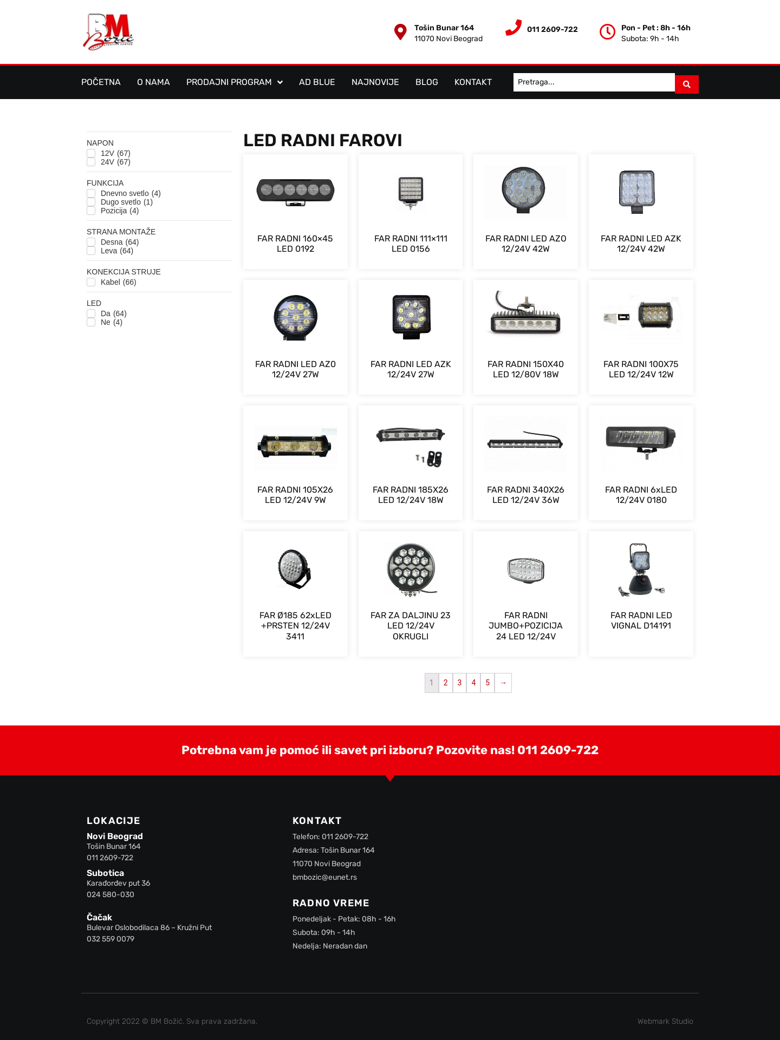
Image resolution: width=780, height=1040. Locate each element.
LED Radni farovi (322, 136)
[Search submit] (687, 80)
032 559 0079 (110, 935)
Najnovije (375, 80)
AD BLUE (317, 80)
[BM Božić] (573, 886)
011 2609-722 (558, 745)
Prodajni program (234, 80)
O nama (153, 80)
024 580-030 (110, 890)
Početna (101, 80)
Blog (426, 80)
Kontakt (473, 80)
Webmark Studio (665, 1017)
